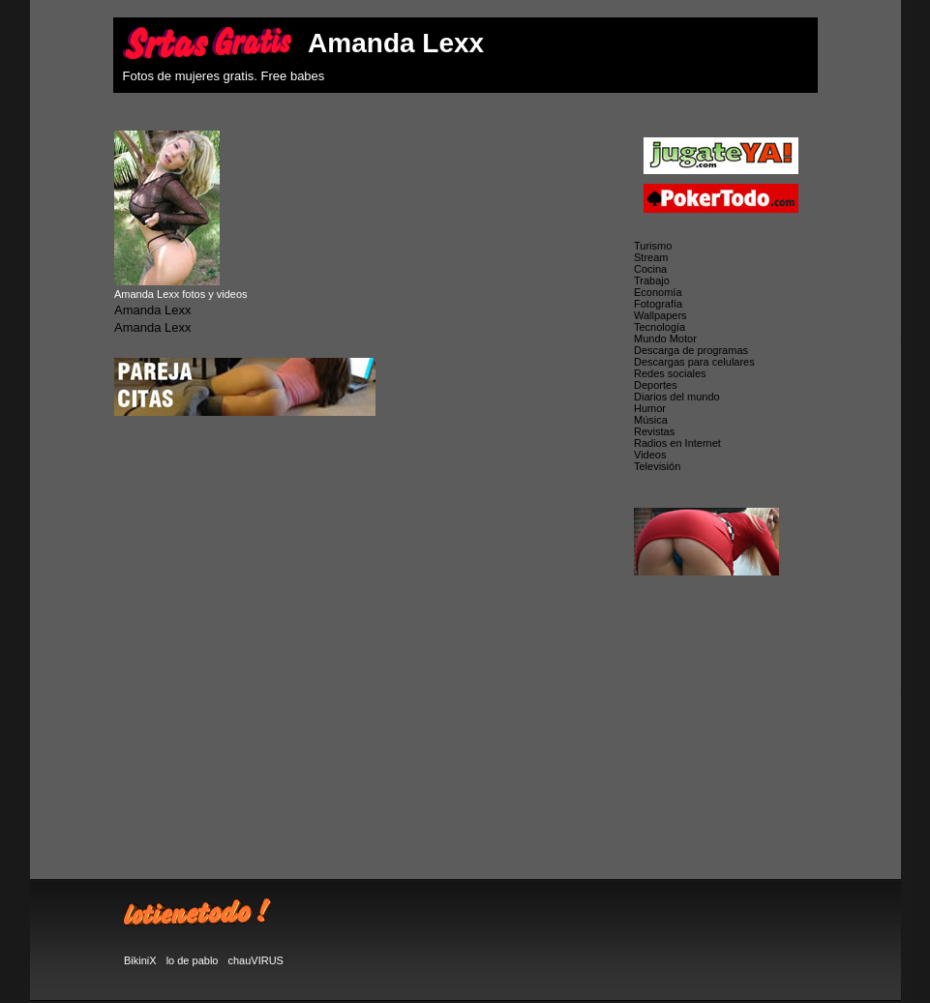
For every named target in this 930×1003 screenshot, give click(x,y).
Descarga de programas (691, 350)
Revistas (654, 431)
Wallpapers (660, 315)
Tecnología (659, 327)
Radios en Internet (677, 443)
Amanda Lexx (153, 310)
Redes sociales (670, 373)
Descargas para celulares (694, 362)
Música (651, 420)
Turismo (653, 245)
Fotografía (658, 304)
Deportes (655, 385)
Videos (650, 454)
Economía (658, 292)
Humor (650, 408)
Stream (651, 257)
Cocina (650, 269)
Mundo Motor (665, 338)
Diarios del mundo (677, 396)
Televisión (657, 466)
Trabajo (652, 280)
